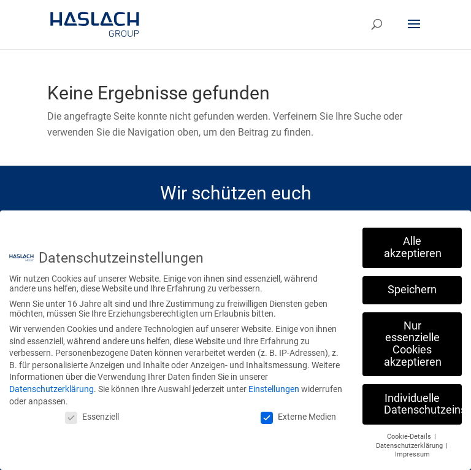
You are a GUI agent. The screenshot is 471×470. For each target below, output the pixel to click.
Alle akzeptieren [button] (413, 242)
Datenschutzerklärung (51, 383)
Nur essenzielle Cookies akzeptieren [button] (413, 338)
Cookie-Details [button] (410, 431)
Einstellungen (273, 383)
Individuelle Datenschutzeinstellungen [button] (423, 399)
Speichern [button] (412, 284)
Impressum (412, 449)
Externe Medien (298, 412)
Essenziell (92, 412)
